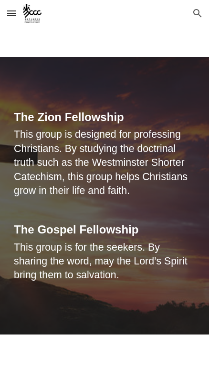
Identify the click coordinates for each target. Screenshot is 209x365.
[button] (11, 13)
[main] (104, 196)
